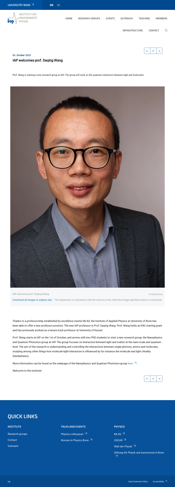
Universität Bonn (21, 4)
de (58, 4)
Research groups (89, 18)
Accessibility (160, 481)
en (51, 4)
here (132, 363)
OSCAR (120, 440)
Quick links (23, 416)
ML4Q (119, 434)
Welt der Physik (125, 446)
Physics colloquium (74, 434)
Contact (154, 30)
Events (110, 18)
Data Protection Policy (138, 481)
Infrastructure (133, 30)
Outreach (127, 18)
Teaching (144, 18)
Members (161, 18)
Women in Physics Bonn (77, 440)
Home (69, 18)
